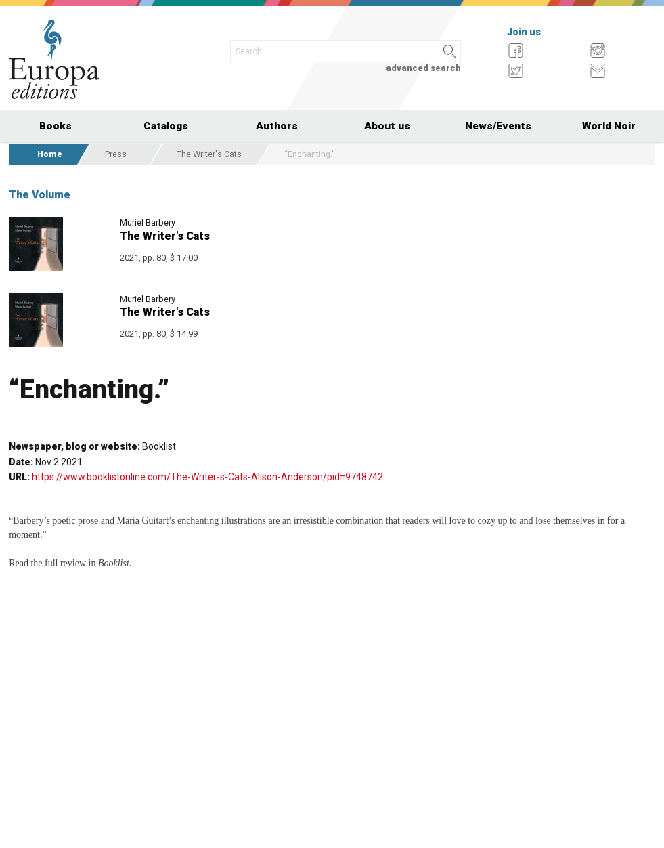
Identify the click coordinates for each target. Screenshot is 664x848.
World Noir (609, 126)
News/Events (498, 126)
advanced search (423, 68)
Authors (277, 126)
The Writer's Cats (209, 154)
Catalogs (165, 126)
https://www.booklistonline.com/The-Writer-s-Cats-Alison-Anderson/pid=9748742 (207, 476)
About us (387, 126)
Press (116, 154)
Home (49, 154)
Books (55, 126)
